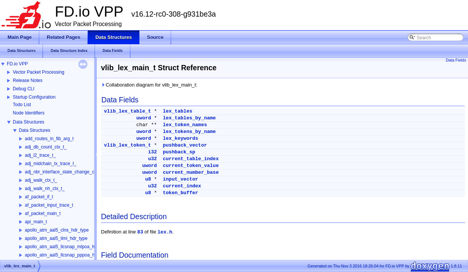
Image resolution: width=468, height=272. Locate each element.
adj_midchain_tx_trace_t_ (50, 163)
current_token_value (191, 165)
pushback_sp (179, 152)
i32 (152, 152)
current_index (182, 186)
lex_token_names (185, 125)
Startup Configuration (34, 97)
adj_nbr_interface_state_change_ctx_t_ (64, 172)
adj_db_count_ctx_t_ (46, 147)
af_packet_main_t (43, 213)
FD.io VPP (17, 63)
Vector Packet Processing (38, 72)
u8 (148, 179)
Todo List (22, 104)
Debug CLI (23, 88)
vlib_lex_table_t (127, 111)
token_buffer (180, 193)
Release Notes (28, 80)
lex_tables (177, 111)
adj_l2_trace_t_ (40, 155)
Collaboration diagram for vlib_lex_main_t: (149, 85)
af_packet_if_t (39, 196)
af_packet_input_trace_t (49, 205)
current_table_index (191, 159)
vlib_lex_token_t (127, 145)
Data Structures (28, 122)
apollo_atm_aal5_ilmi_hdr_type (56, 238)
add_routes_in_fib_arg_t (49, 138)
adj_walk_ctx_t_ (41, 180)
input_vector (180, 179)
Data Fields (456, 60)
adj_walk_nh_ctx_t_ (44, 188)
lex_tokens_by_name (189, 131)
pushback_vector (185, 145)
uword (143, 118)
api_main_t (36, 221)
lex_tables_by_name (189, 118)
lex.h (165, 232)
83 (140, 232)
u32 (152, 159)
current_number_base (191, 172)
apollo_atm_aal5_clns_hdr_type (57, 230)
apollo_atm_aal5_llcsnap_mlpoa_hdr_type (67, 246)
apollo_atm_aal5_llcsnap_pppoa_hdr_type (67, 255)
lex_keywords (180, 138)
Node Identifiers (28, 113)
